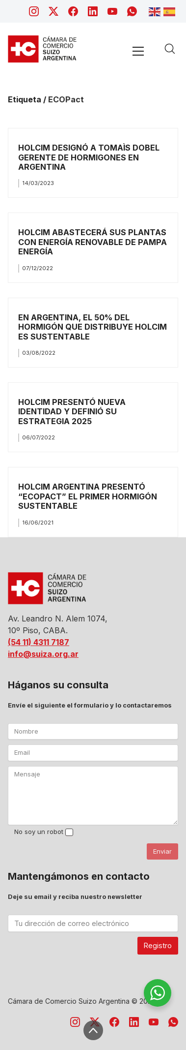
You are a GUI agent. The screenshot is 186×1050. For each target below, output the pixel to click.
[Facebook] (73, 11)
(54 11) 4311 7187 (38, 642)
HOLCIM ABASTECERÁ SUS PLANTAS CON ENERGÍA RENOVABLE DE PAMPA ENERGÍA (92, 241)
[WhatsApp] (132, 11)
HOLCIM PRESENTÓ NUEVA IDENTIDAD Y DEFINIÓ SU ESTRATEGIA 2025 (72, 411)
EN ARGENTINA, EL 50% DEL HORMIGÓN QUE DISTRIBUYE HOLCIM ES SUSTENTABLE (92, 326)
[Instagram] (34, 11)
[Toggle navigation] (138, 51)
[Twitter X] (53, 11)
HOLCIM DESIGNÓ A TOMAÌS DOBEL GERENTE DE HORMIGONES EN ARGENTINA (88, 157)
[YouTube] (112, 11)
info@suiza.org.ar (43, 654)
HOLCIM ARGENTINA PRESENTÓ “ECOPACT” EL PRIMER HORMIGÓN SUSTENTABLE (87, 496)
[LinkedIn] (93, 11)
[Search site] (169, 48)
